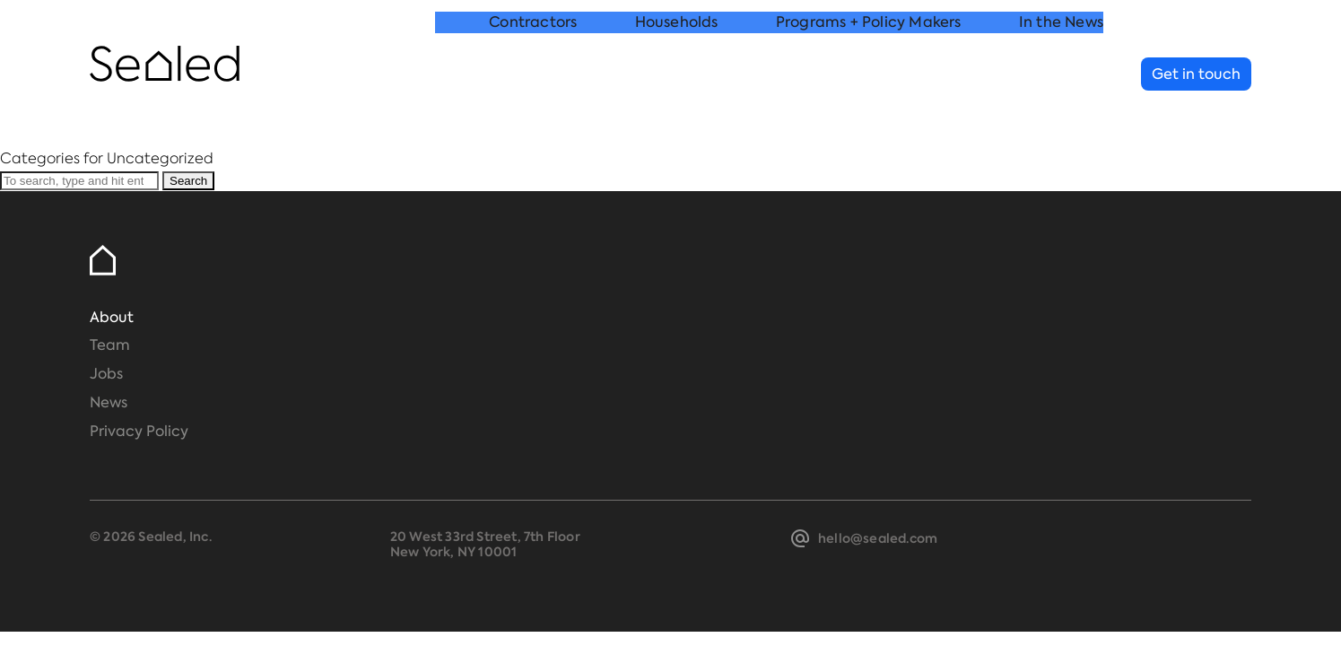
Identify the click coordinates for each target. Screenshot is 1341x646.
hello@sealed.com (877, 538)
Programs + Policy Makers (869, 74)
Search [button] (188, 181)
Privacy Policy (139, 431)
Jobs (106, 373)
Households (676, 74)
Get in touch (1196, 74)
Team (110, 345)
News (108, 402)
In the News (1061, 74)
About (112, 317)
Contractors (533, 74)
